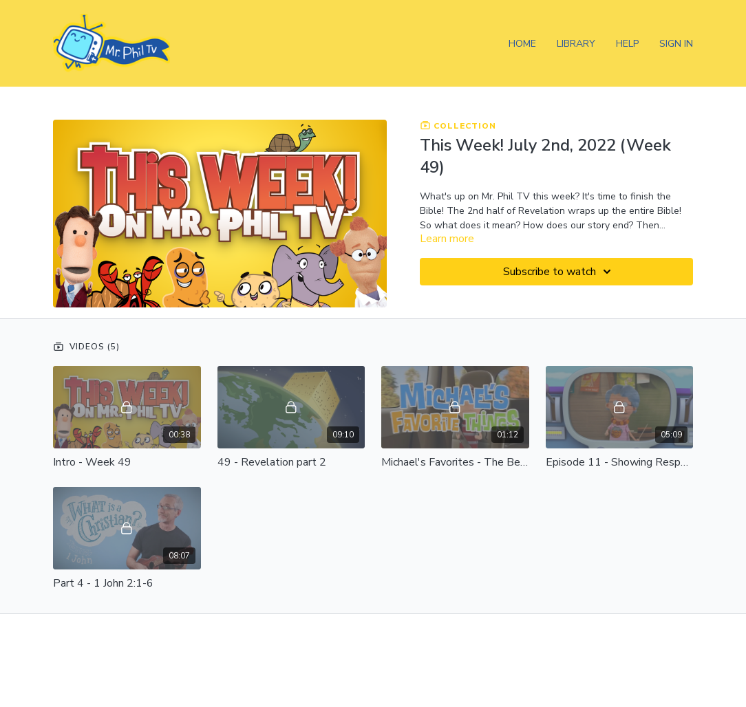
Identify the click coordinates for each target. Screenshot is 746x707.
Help (627, 43)
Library (576, 43)
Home (522, 43)
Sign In (676, 43)
